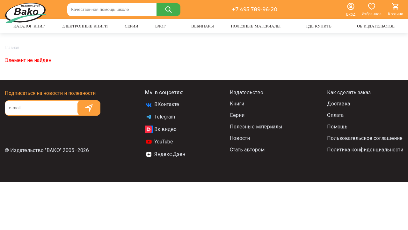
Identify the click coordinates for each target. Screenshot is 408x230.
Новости (240, 138)
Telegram (160, 117)
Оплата (335, 115)
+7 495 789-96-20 (254, 9)
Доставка (338, 104)
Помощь (337, 127)
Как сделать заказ (349, 92)
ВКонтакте (162, 104)
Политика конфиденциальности (365, 150)
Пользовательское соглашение (365, 138)
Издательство (246, 92)
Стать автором (247, 150)
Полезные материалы (256, 127)
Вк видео (161, 129)
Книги (237, 104)
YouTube (159, 142)
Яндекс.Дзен (165, 154)
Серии (237, 115)
